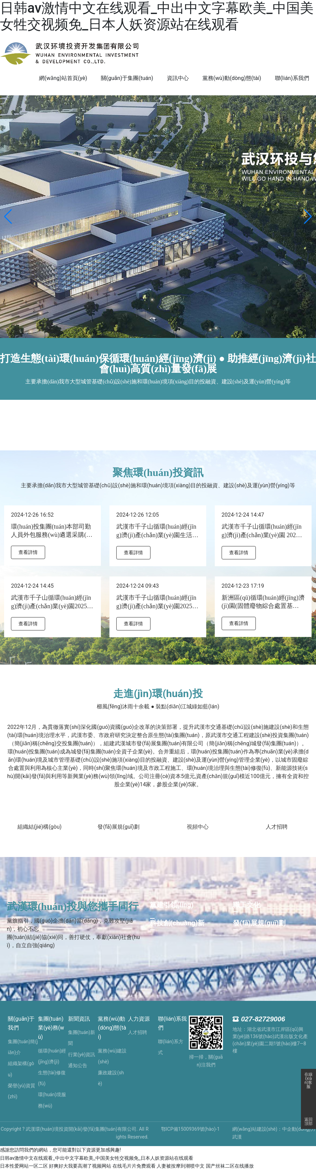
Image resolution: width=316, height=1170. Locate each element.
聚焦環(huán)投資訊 (158, 472)
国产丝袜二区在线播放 (230, 1166)
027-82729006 (263, 1019)
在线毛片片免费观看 (134, 1166)
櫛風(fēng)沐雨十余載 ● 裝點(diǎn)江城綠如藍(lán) (158, 706)
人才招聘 (277, 827)
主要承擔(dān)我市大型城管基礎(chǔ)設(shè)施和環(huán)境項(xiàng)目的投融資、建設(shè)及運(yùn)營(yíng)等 (158, 485)
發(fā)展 (107, 827)
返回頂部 (308, 1121)
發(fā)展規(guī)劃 (259, 923)
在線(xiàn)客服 (308, 1076)
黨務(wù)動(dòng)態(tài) (112, 1028)
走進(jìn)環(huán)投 (157, 693)
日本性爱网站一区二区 (24, 1166)
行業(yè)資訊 (81, 1054)
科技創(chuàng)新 (177, 923)
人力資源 (139, 1019)
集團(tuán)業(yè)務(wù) (51, 1028)
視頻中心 (198, 827)
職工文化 (246, 905)
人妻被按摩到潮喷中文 (181, 1166)
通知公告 (77, 1065)
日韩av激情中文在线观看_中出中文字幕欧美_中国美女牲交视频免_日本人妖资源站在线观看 (157, 16)
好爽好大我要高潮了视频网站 (80, 1166)
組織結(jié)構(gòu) (39, 827)
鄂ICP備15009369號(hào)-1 (190, 1129)
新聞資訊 (79, 1019)
